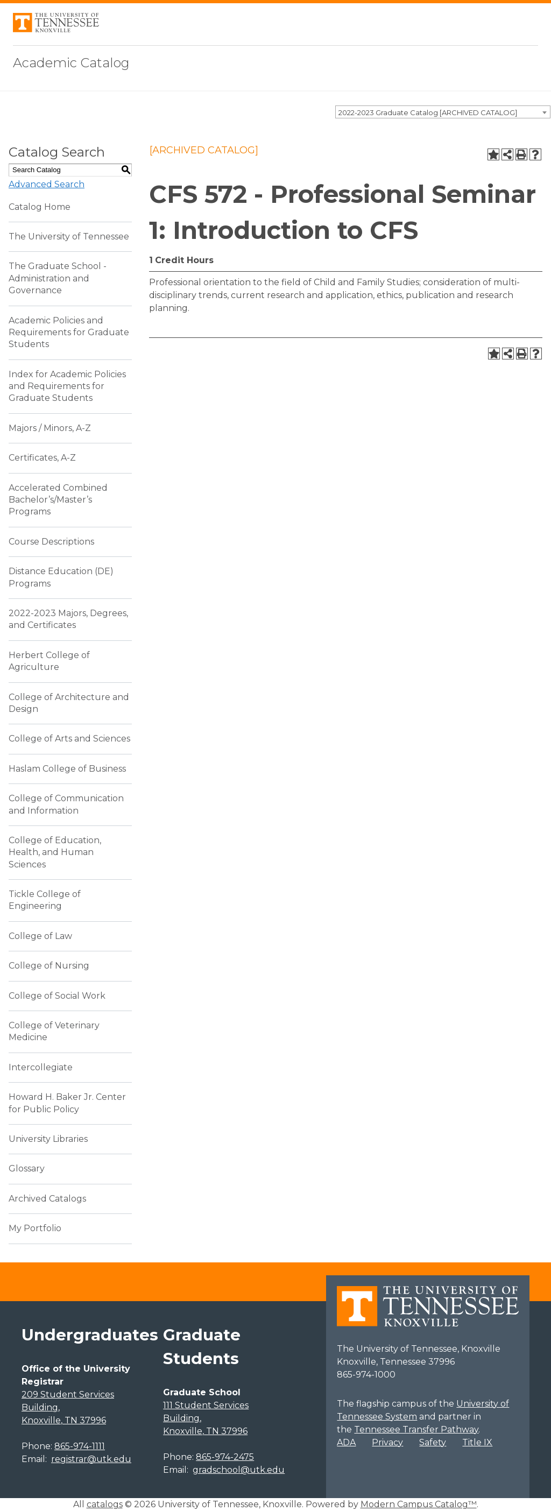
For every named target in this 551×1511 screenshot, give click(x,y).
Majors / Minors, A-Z (50, 428)
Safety (432, 1442)
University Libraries (48, 1139)
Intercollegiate (41, 1067)
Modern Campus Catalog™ (419, 1504)
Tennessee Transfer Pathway (416, 1429)
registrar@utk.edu (91, 1459)
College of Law (40, 936)
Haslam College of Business (67, 769)
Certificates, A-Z (42, 458)
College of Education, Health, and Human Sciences (55, 852)
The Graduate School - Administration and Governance (58, 278)
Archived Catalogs (47, 1199)
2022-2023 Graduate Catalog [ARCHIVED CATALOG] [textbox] (427, 112)
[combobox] (442, 111)
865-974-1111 (79, 1446)
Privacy (387, 1442)
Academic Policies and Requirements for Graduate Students (69, 332)
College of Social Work (57, 996)
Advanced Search (46, 184)
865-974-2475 (225, 1457)
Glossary (27, 1168)
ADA (346, 1442)
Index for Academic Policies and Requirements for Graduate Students (67, 386)
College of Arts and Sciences (69, 738)
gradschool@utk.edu (239, 1470)
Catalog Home (39, 207)
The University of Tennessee (69, 236)
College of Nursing (49, 966)
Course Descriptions (51, 541)
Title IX (477, 1442)
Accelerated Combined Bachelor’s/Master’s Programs (58, 500)
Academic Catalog (71, 62)
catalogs (105, 1504)
